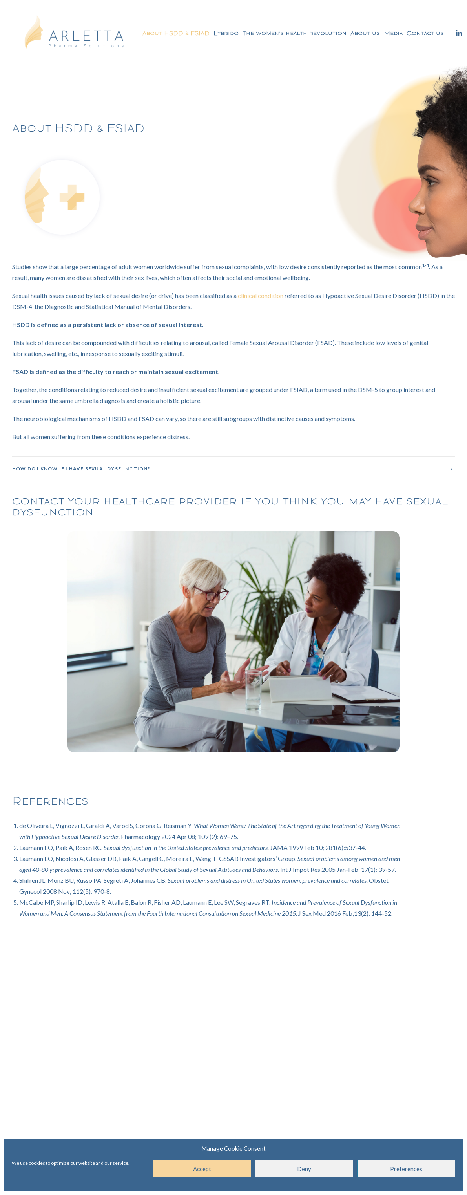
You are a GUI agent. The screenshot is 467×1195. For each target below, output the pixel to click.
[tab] (233, 469)
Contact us (425, 33)
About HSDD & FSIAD (176, 33)
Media (393, 33)
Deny (304, 1168)
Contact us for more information (234, 1014)
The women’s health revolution (295, 33)
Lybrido (226, 33)
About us (365, 33)
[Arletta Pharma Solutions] (74, 33)
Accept (202, 1168)
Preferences (406, 1168)
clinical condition (260, 295)
